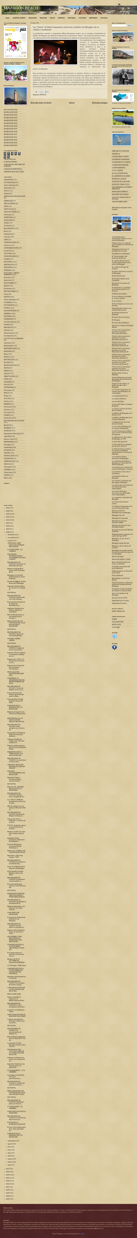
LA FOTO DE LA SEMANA (13, 338)
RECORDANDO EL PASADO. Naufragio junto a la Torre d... (15, 1101)
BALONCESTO (9, 228)
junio (10, 1150)
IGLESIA (7, 324)
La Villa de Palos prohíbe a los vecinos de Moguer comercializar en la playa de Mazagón (122, 451)
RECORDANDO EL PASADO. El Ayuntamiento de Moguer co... (14, 1031)
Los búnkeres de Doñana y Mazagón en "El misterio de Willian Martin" (121, 462)
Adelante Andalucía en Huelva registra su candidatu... (15, 610)
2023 (8, 517)
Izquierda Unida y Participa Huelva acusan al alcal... (14, 779)
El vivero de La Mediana (120, 323)
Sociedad (7, 444)
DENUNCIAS (8, 264)
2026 (8, 508)
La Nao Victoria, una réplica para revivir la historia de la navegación (122, 432)
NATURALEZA (9, 359)
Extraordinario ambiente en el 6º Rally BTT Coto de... (16, 1038)
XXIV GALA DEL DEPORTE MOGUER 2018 (15, 673)
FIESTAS (7, 297)
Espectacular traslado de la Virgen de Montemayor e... (16, 603)
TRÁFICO (7, 464)
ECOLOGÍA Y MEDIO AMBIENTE (11, 273)
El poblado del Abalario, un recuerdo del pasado (122, 309)
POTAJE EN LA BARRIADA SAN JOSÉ (16, 1123)
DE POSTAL (8, 262)
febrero (10, 1162)
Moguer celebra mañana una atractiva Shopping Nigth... (16, 747)
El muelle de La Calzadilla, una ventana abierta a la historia (121, 289)
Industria (7, 330)
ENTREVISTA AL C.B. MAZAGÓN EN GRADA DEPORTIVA (15, 720)
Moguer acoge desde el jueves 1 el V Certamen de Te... (16, 570)
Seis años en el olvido (119, 598)
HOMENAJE (8, 319)
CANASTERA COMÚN (120, 156)
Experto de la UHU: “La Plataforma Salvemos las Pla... (15, 660)
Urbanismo (8, 472)
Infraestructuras (9, 333)
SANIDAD (7, 431)
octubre (10, 540)
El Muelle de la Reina (119, 294)
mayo (10, 1153)
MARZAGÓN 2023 (10, 118)
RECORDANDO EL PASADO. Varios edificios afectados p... (16, 925)
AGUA (6, 191)
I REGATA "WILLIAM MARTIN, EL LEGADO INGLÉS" (16, 766)
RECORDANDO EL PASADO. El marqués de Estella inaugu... (16, 983)
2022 (8, 520)
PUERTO (7, 415)
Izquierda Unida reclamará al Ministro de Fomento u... (16, 839)
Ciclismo (7, 237)
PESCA (6, 393)
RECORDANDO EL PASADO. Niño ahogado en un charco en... (16, 727)
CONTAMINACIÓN (11, 248)
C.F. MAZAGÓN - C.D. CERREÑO (15, 1107)
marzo (10, 1159)
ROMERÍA (7, 428)
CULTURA (82, 18)
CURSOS (7, 259)
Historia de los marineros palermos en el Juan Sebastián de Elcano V (121, 356)
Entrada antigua (100, 103)
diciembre (11, 534)
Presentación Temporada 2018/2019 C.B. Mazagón (16, 919)
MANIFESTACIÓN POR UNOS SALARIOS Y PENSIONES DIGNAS (16, 895)
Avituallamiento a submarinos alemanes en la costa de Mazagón (122, 238)
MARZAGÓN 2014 (10, 143)
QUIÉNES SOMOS (19, 18)
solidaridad (8, 447)
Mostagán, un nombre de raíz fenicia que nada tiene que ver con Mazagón (122, 552)
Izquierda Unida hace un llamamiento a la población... (16, 1065)
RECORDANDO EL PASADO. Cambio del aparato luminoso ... (16, 1083)
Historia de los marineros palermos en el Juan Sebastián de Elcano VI (121, 362)
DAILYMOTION (117, 622)
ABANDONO (8, 179)
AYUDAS (7, 226)
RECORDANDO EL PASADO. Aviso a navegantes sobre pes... (16, 1005)
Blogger (81, 1234)
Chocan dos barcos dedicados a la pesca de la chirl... (16, 820)
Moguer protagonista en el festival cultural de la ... (16, 713)
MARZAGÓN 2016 (10, 137)
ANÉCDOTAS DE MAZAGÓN (14, 196)
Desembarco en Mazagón (121, 253)
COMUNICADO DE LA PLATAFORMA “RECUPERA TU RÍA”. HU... (16, 947)
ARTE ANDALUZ (118, 611)
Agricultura (8, 188)
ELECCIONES (9, 283)
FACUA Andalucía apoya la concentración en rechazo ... (16, 827)
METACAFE (116, 624)
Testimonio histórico (119, 603)
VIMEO (114, 619)
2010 (8, 1190)
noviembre (12, 537)
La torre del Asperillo (119, 441)
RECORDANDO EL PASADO (14, 421)
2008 (8, 1196)
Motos (6, 354)
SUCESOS (103, 18)
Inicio (7, 18)
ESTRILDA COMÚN (119, 179)
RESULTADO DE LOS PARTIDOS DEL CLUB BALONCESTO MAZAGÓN (16, 623)
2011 (7, 1187)
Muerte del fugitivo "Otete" (121, 559)
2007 (8, 1199)
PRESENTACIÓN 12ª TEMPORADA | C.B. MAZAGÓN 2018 (15, 753)
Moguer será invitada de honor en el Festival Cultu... (16, 931)
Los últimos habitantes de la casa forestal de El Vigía (122, 507)
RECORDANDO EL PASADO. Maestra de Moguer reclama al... (15, 814)
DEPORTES (93, 18)
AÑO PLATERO (9, 203)
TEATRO (7, 453)
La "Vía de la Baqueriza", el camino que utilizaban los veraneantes (121, 391)
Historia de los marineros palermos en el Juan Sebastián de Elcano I (121, 331)
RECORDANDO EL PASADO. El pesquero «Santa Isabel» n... (16, 879)
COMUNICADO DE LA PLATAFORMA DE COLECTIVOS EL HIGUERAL (15, 971)
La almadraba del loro (120, 396)
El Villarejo (116, 320)
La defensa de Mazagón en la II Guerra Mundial (122, 418)
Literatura (7, 343)
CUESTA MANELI (10, 162)
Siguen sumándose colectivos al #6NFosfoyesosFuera (15, 998)
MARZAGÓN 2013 (10, 145)
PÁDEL (6, 379)
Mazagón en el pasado (120, 518)
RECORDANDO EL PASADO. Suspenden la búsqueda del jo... (16, 901)
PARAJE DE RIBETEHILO (13, 169)
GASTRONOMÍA (10, 311)
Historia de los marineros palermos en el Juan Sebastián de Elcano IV (121, 350)
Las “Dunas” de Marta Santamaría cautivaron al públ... (16, 801)
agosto (10, 1144)
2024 (8, 514)
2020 (8, 526)
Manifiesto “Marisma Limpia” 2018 (15, 856)
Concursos (7, 245)
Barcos (6, 231)
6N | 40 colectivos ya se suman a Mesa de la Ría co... (16, 807)
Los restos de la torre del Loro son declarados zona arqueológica (122, 486)
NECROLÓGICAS (10, 365)
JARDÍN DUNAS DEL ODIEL (14, 172)
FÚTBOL (7, 308)
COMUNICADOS (10, 242)
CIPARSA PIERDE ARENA (13, 639)
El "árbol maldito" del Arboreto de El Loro (119, 257)
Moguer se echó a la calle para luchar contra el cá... (16, 833)
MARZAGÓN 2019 (10, 129)
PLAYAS (7, 398)
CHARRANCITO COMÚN (121, 162)
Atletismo (7, 214)
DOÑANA (61, 18)
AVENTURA (8, 217)
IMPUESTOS (8, 327)
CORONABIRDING (118, 168)
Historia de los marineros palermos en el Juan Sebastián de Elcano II (121, 337)
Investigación (9, 336)
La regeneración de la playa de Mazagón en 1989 (122, 438)
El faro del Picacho (118, 276)
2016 (8, 1172)
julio (9, 1147)
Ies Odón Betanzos (10, 322)
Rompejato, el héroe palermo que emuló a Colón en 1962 (122, 589)
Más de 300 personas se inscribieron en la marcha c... (15, 616)
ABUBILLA (116, 154)
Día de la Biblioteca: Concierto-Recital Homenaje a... (14, 846)
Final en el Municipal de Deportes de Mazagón (16, 867)
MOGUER (43, 18)
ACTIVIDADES (9, 182)
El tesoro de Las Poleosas (121, 317)
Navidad (7, 362)
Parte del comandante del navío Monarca (121, 567)
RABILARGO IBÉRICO (120, 191)
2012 (8, 1184)
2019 (8, 529)
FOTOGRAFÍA (9, 305)
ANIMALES (8, 201)
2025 (8, 511)
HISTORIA (72, 18)
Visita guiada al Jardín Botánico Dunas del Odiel (15, 700)
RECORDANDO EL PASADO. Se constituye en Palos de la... (16, 760)
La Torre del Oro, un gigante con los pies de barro (122, 445)
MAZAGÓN (32, 18)
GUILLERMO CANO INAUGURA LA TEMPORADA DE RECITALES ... (14, 939)
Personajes (8, 390)
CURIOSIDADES (10, 256)
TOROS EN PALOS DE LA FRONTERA (16, 1112)
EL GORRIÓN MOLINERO (121, 176)
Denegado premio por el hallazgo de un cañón (120, 250)
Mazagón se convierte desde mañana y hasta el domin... (16, 576)
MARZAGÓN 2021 (10, 123)
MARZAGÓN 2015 (10, 140)
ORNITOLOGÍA (9, 376)
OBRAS (6, 371)
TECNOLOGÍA (9, 456)
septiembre (12, 1141)
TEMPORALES (9, 461)
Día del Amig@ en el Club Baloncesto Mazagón (16, 582)
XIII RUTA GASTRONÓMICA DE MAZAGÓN (16, 772)
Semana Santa (9, 439)
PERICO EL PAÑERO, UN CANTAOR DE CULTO (16, 851)
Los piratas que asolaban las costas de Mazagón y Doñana (122, 468)
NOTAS (6, 368)
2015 (8, 1175)
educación (7, 280)
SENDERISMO (9, 442)
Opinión (7, 373)
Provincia (7, 412)
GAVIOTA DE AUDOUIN (121, 181)
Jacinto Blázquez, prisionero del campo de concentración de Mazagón (122, 379)
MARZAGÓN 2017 (10, 134)
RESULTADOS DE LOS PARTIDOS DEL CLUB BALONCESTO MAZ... (16, 1092)
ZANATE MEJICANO (119, 201)
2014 (8, 1178)
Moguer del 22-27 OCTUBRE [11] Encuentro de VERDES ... (16, 960)
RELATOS (7, 425)
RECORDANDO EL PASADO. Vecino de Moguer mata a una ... (15, 688)
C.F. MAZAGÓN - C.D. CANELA (15, 550)
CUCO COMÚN (117, 170)
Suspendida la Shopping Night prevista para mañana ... (16, 734)
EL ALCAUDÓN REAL (120, 173)
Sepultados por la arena (120, 600)
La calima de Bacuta (119, 399)
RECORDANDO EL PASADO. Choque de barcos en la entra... (15, 648)
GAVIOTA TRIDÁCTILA (121, 184)
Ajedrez (6, 193)
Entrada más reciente (41, 103)
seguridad (7, 436)
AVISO (6, 223)
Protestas (7, 409)
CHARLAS (8, 234)
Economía (7, 277)
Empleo (6, 286)
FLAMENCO (8, 302)
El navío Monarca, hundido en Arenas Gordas (121, 297)
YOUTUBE (116, 627)
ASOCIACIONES (10, 212)
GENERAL (7, 313)
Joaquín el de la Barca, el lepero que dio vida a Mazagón (120, 385)
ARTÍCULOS (8, 209)
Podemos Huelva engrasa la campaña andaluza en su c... (16, 654)
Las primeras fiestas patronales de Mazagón (120, 457)
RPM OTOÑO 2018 (14, 994)
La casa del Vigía (118, 401)
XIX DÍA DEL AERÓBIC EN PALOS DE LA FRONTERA (15, 788)
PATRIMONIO (9, 387)
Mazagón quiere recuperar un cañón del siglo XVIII (122, 535)
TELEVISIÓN (8, 458)
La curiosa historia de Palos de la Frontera (122, 409)
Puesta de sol (8, 418)
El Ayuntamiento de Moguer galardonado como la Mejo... (15, 694)
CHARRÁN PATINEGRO (121, 159)
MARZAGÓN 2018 (10, 131)
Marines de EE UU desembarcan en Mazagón (121, 511)
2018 (8, 532)
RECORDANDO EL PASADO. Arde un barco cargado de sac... (16, 795)
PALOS (52, 18)
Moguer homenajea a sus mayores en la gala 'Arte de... (16, 908)
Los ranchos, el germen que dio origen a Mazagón (121, 481)
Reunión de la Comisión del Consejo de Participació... (15, 667)
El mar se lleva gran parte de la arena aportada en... (16, 1128)
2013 (8, 1181)
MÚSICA (43, 95)
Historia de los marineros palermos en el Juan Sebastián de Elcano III (121, 343)
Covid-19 (7, 251)
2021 (8, 523)
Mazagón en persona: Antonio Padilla (119, 521)
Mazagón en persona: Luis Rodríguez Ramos (121, 526)
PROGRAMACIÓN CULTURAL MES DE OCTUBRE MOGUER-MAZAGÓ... (15, 1052)
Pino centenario (117, 575)
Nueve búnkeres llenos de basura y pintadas (121, 563)
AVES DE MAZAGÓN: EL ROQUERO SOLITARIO (16, 1015)
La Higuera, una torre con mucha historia (121, 423)
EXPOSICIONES (10, 291)
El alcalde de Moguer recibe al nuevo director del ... (16, 885)
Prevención (8, 407)
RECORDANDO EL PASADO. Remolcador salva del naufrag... (16, 597)
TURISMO (7, 469)
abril (10, 1156)
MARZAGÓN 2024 (11, 115)
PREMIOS (7, 404)
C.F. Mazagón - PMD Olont (16, 965)
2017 (8, 1169)
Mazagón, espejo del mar (120, 543)
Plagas (6, 396)
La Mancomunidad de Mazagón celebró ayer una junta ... (16, 1020)
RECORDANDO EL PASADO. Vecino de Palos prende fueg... (15, 633)
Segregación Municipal (12, 433)
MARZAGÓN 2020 (11, 126)
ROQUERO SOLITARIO (120, 194)
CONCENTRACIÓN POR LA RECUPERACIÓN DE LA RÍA (16, 989)
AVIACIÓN (8, 220)
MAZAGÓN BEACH (21, 8)
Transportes (8, 467)
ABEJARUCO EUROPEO (120, 151)
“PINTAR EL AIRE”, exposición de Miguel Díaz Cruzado (15, 544)
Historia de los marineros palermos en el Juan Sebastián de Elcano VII (121, 368)
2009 (8, 1193)
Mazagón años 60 (118, 515)
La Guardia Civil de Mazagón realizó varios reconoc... (16, 1044)
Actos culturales (10, 185)
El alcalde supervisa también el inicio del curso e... (15, 954)
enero (10, 1165)
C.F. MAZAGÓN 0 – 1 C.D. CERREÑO (16, 1071)
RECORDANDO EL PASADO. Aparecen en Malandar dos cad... (16, 564)
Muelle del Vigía (118, 556)
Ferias (6, 294)
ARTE (6, 206)
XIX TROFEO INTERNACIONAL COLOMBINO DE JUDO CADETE (16, 556)
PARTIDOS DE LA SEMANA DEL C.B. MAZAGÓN (15, 707)
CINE (6, 239)
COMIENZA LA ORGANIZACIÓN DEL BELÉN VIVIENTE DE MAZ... (16, 680)
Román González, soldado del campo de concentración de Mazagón (122, 584)
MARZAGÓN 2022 (10, 120)
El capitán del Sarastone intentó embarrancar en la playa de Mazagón (121, 262)
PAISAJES (7, 382)
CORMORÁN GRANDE (120, 165)
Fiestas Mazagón (10, 299)
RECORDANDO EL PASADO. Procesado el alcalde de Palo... (16, 861)
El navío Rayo (117, 301)
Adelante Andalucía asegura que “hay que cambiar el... (15, 740)
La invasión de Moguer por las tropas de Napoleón (121, 427)
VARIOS (7, 475)
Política (6, 401)
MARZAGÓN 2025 (10, 112)
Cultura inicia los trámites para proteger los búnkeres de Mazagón (122, 244)
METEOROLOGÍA (10, 348)
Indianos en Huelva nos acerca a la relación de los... (16, 1059)
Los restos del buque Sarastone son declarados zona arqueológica (121, 492)
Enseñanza (8, 288)
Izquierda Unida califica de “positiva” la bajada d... (16, 587)
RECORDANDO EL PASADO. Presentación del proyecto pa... (16, 1117)
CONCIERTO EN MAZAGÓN (13, 913)
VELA (6, 478)
